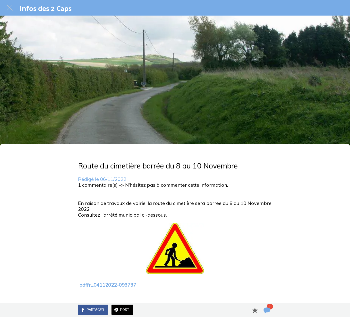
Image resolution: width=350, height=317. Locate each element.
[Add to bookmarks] (255, 310)
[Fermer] (10, 8)
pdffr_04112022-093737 (107, 285)
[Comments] (266, 310)
